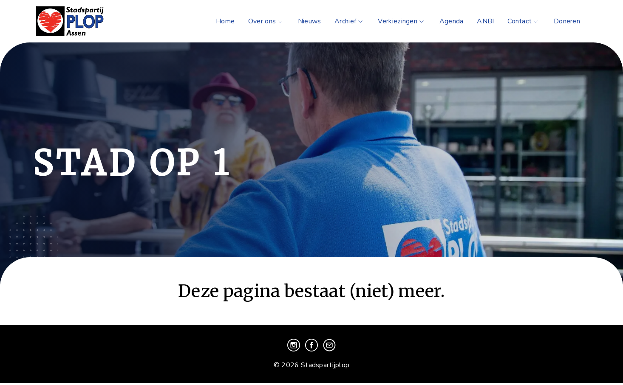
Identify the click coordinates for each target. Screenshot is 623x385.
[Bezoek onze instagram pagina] (294, 349)
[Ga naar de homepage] (82, 21)
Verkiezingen (402, 21)
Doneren (567, 21)
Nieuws (309, 21)
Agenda (451, 21)
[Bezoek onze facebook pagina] (312, 349)
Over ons (266, 21)
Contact (523, 21)
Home (225, 21)
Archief (349, 21)
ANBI (485, 21)
